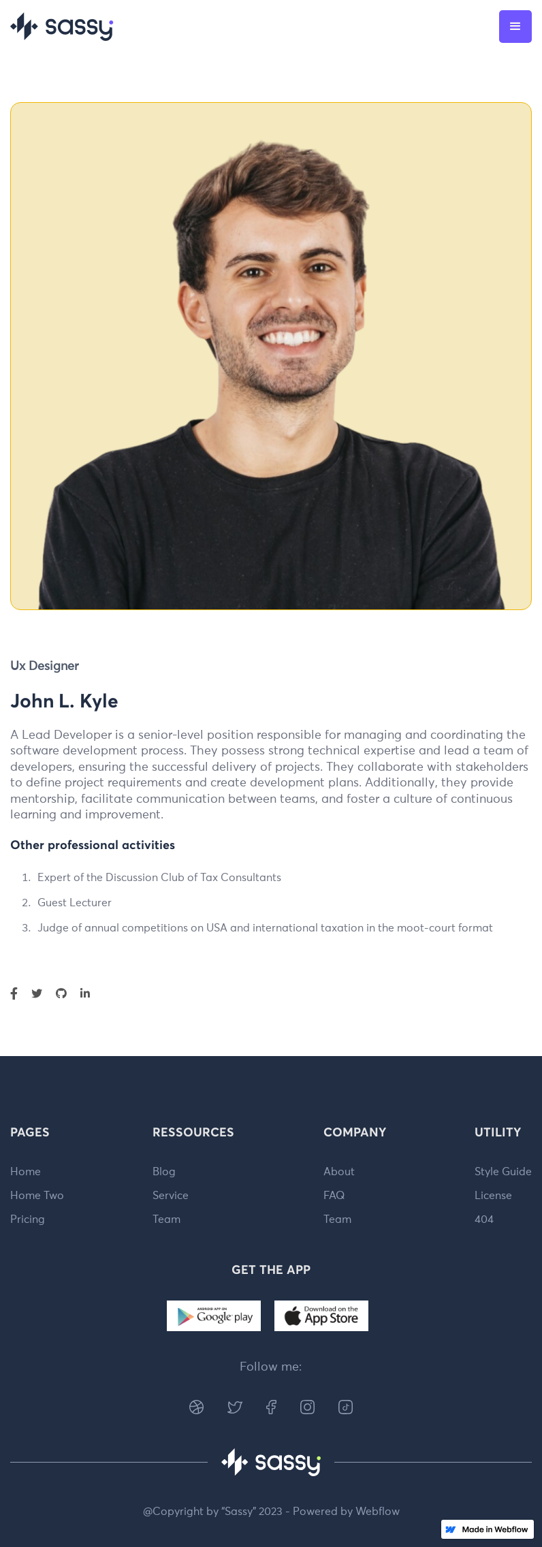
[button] (515, 26)
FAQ (334, 1195)
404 (484, 1219)
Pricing (27, 1219)
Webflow (377, 1511)
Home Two (37, 1195)
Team (166, 1219)
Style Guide (503, 1171)
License (493, 1195)
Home (25, 1171)
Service (171, 1195)
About (339, 1171)
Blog (164, 1171)
